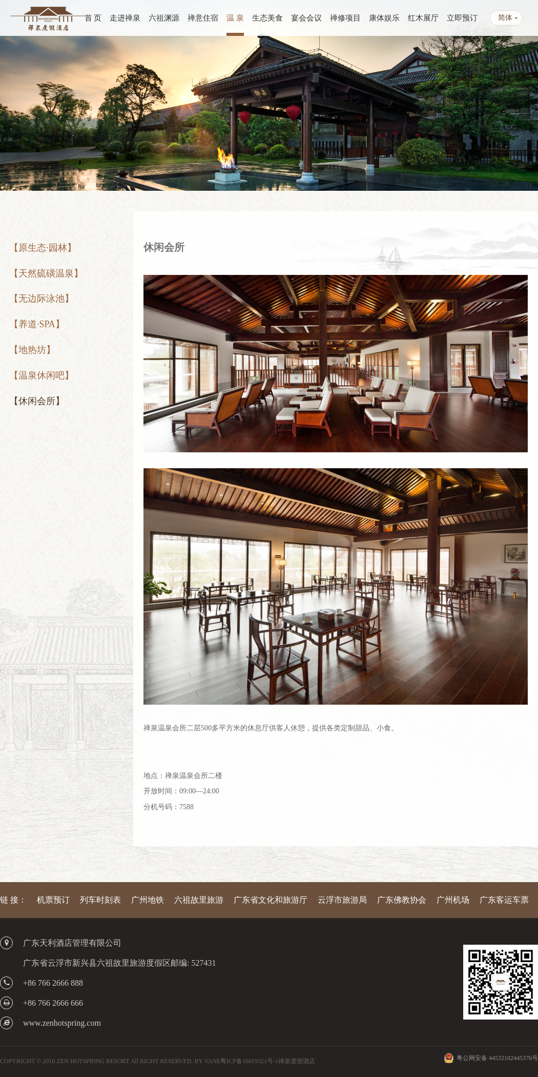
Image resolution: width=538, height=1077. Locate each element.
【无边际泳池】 (41, 298)
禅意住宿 (203, 18)
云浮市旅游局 (342, 899)
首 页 (93, 18)
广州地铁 (147, 899)
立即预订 (462, 18)
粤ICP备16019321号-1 (249, 1061)
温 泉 (235, 18)
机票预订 (53, 899)
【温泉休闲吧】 (41, 375)
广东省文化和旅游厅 (270, 899)
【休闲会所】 (37, 401)
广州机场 (453, 899)
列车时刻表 (100, 899)
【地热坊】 (32, 350)
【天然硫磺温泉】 (46, 273)
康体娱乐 (384, 18)
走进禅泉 (125, 18)
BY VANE (207, 1061)
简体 (505, 18)
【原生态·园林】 (42, 248)
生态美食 (267, 18)
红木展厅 (423, 18)
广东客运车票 (504, 899)
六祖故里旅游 (198, 899)
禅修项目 (345, 18)
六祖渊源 (164, 18)
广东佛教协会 (401, 899)
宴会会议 (306, 18)
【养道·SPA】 (37, 324)
